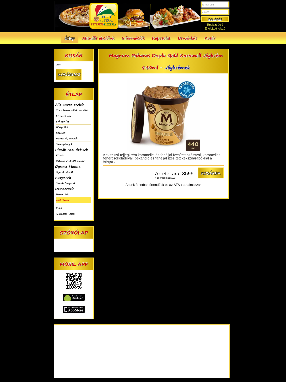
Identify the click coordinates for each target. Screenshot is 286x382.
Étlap (70, 38)
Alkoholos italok (65, 214)
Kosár (209, 38)
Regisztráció (215, 24)
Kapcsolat (161, 38)
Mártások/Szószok (67, 138)
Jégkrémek (62, 200)
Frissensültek (63, 116)
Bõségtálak (62, 127)
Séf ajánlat (62, 121)
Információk (133, 38)
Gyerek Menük (65, 172)
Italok (59, 208)
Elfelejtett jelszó (215, 28)
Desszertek (62, 194)
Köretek (60, 133)
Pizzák (60, 155)
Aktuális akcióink (98, 38)
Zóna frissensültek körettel (72, 110)
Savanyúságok (64, 144)
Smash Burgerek (66, 183)
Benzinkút (187, 38)
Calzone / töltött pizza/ (70, 161)
